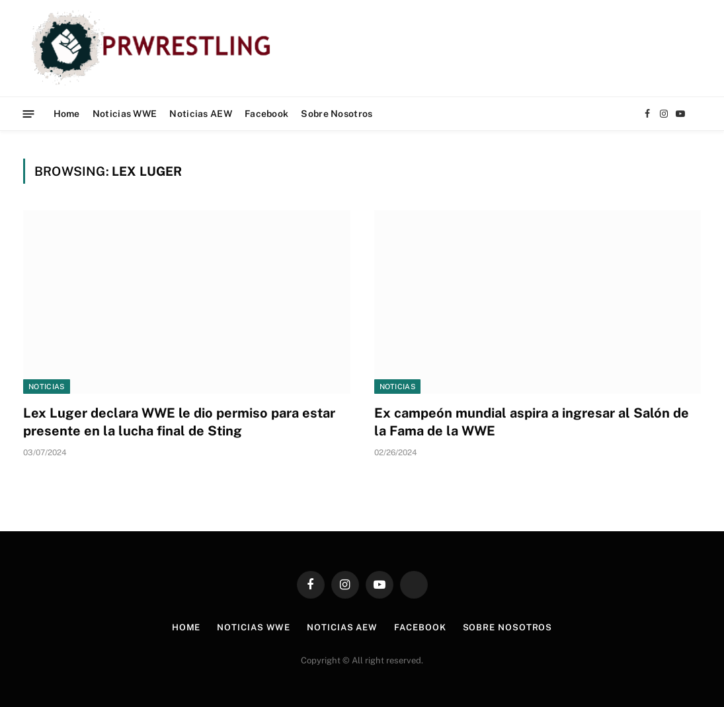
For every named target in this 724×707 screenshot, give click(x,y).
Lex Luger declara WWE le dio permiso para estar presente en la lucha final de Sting (179, 422)
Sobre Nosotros (336, 113)
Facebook (266, 113)
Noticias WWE (125, 113)
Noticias (46, 387)
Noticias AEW (200, 113)
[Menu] (28, 113)
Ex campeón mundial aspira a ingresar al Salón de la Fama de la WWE (531, 422)
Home (67, 113)
